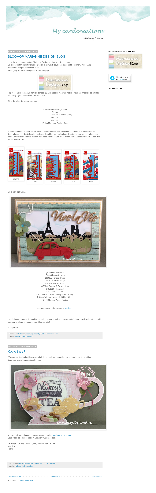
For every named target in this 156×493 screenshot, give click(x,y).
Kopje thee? (16, 351)
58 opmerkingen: (52, 334)
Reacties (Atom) (26, 480)
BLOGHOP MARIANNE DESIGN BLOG (36, 56)
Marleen (68, 308)
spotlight (30, 466)
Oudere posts (96, 476)
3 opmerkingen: (51, 463)
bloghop (17, 336)
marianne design (27, 336)
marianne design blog (61, 435)
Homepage (55, 476)
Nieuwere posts (14, 476)
